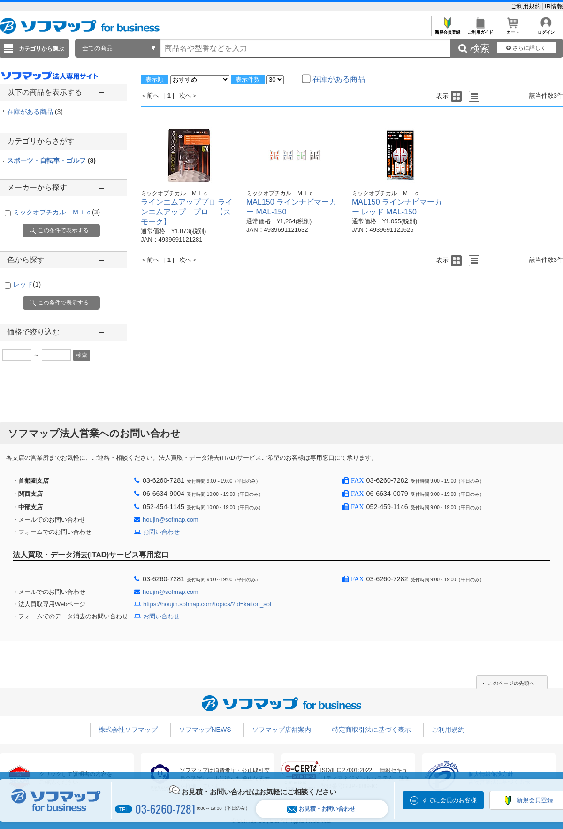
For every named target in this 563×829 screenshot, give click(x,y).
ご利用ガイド (480, 30)
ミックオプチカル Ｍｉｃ (56, 212)
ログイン (546, 30)
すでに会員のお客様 (449, 800)
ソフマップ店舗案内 (281, 729)
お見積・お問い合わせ (321, 809)
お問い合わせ (161, 531)
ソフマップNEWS (205, 729)
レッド (27, 284)
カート (513, 30)
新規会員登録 (447, 30)
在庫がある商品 (35, 111)
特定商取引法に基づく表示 (371, 729)
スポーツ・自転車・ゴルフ (51, 160)
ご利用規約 (526, 6)
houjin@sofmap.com (170, 519)
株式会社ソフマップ (128, 729)
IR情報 (554, 6)
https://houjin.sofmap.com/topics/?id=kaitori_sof (207, 604)
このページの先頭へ (511, 683)
